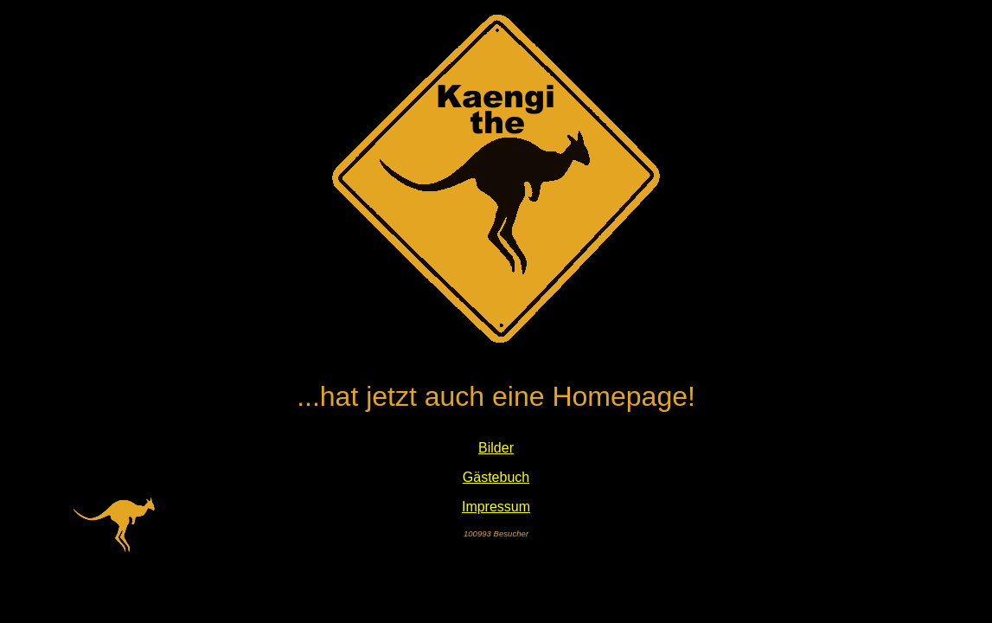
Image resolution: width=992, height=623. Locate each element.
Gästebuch (496, 477)
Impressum (496, 506)
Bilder (496, 447)
